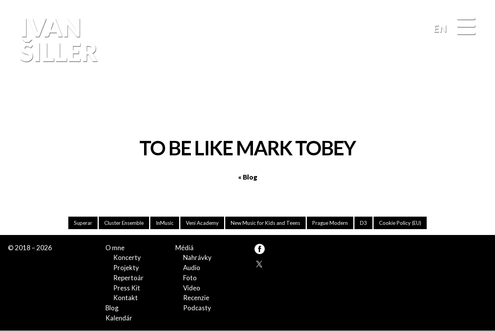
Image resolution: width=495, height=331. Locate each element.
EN (440, 28)
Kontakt (125, 298)
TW (259, 263)
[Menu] (466, 26)
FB (473, 104)
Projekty (126, 268)
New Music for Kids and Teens (266, 222)
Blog (112, 308)
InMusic (163, 222)
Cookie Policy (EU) (404, 222)
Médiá (184, 248)
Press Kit (126, 288)
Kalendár (118, 318)
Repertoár (128, 278)
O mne (115, 248)
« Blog (247, 177)
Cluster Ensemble (121, 222)
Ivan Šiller (57, 39)
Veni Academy (201, 222)
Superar (78, 222)
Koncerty (127, 258)
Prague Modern (333, 222)
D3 (367, 222)
